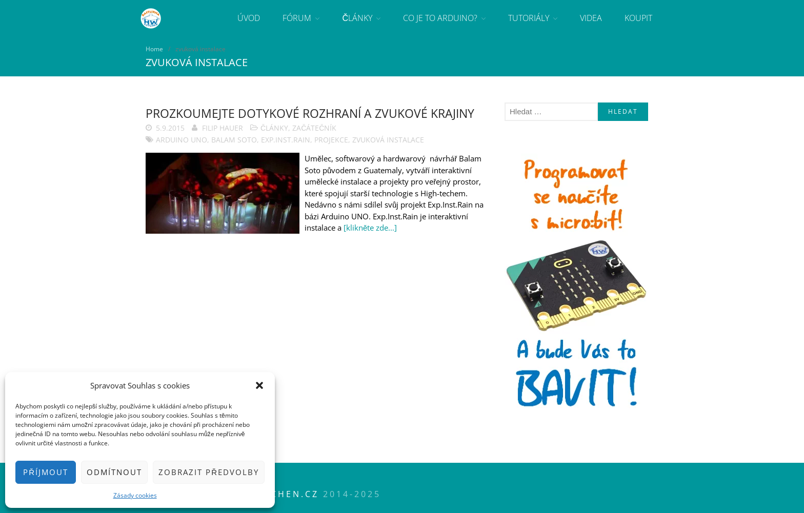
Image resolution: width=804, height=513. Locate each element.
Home (154, 49)
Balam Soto (234, 140)
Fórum (297, 18)
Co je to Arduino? (440, 18)
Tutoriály (528, 18)
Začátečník (314, 128)
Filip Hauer (222, 128)
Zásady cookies (135, 495)
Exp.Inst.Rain (285, 140)
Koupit (638, 18)
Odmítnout (114, 472)
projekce (331, 140)
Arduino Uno (181, 140)
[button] (259, 385)
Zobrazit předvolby (208, 472)
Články (357, 18)
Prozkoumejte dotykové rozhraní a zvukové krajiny (310, 113)
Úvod (248, 18)
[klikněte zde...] (370, 227)
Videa (591, 18)
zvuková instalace (388, 140)
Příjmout (45, 472)
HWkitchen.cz (277, 494)
